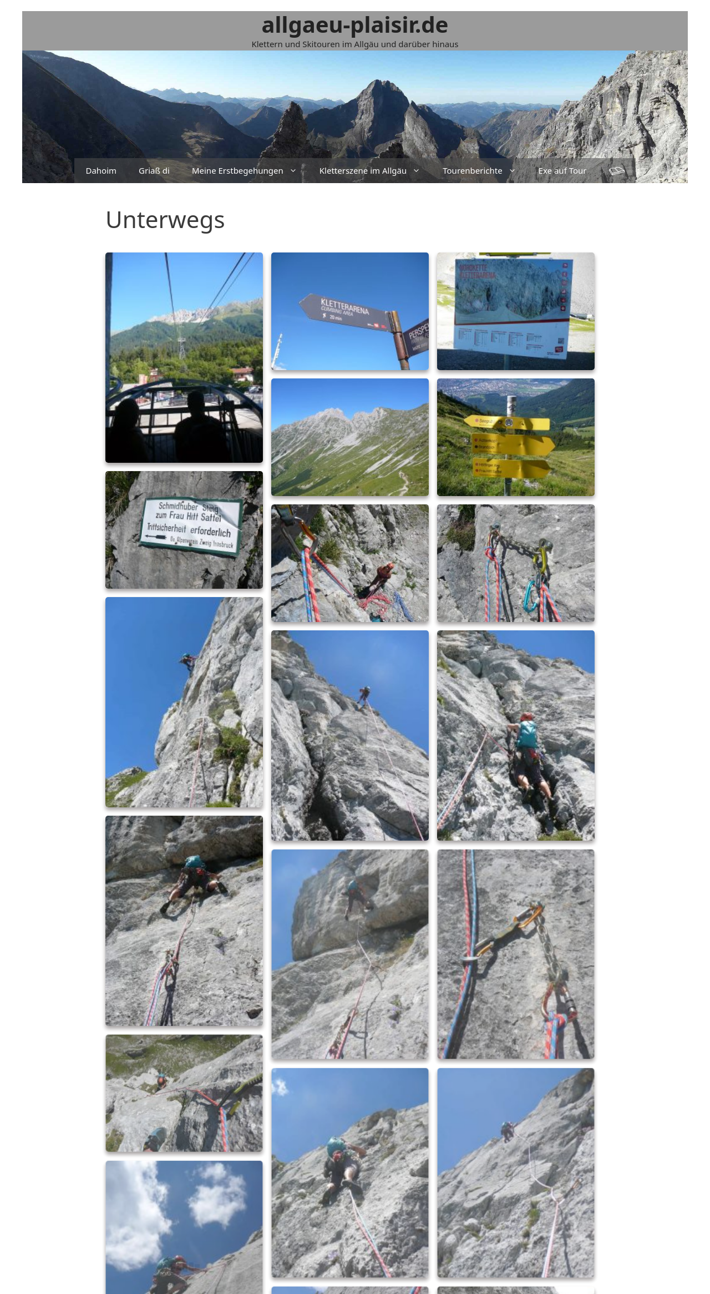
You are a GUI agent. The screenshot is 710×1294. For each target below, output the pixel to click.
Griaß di (154, 170)
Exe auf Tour (563, 170)
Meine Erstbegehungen (250, 170)
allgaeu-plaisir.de (355, 24)
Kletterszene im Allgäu (376, 170)
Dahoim (100, 170)
